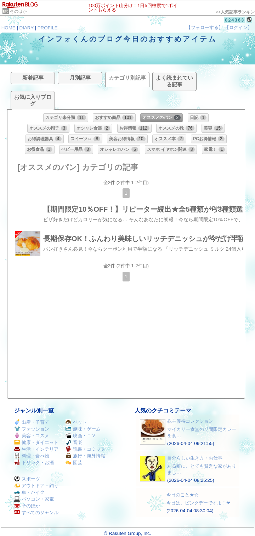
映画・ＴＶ (81, 435)
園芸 (74, 462)
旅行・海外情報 (85, 455)
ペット (76, 422)
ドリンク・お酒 (34, 462)
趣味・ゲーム (83, 429)
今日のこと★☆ (182, 494)
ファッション (31, 429)
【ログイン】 (238, 27)
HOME (8, 27)
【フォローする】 (204, 27)
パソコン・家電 (34, 499)
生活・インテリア (36, 449)
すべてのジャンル (36, 512)
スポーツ (27, 478)
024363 (234, 20)
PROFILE (48, 27)
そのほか (18, 11)
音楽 (74, 442)
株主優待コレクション (190, 421)
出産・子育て (31, 422)
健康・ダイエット (36, 442)
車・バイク (29, 492)
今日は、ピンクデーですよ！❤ (198, 503)
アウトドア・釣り (36, 485)
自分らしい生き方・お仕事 (194, 458)
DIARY (26, 27)
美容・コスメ (31, 435)
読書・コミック (85, 449)
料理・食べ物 (31, 455)
